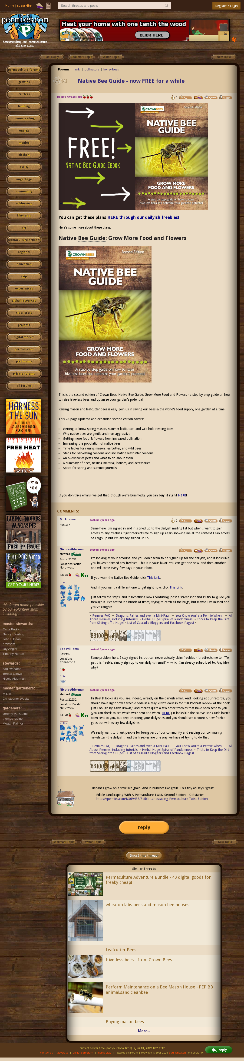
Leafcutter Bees (121, 949)
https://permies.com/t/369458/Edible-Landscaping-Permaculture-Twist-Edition (152, 798)
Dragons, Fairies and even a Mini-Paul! (143, 615)
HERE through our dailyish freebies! (143, 217)
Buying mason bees (125, 1021)
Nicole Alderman (72, 549)
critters (24, 94)
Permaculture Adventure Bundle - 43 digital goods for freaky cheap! (158, 880)
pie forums (24, 361)
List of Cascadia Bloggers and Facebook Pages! (160, 623)
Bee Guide (92, 238)
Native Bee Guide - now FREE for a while (131, 81)
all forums (24, 385)
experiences (24, 288)
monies (24, 142)
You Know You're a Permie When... (200, 615)
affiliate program (83, 1052)
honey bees (111, 69)
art (24, 227)
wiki (77, 69)
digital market (24, 337)
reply (144, 827)
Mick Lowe (68, 519)
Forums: (64, 69)
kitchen (24, 154)
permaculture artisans (24, 240)
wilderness (24, 203)
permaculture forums (24, 69)
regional (24, 252)
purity (24, 167)
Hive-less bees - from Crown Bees (139, 959)
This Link (153, 577)
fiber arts (24, 215)
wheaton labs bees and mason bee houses (147, 904)
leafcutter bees (96, 409)
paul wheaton (177, 1052)
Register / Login (226, 6)
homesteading (24, 118)
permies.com (24, 349)
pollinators (92, 69)
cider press (24, 312)
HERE (182, 495)
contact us (46, 1052)
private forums (24, 373)
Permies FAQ (101, 615)
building (24, 106)
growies (24, 82)
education (24, 264)
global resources (24, 300)
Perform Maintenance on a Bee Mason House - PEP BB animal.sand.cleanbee (159, 990)
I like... (64, 582)
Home (9, 5)
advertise (62, 1052)
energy (24, 130)
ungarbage (24, 179)
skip (24, 276)
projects (24, 325)
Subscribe (24, 5)
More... (144, 1031)
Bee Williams (69, 649)
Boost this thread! (144, 855)
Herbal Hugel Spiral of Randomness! (167, 619)
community (24, 191)
